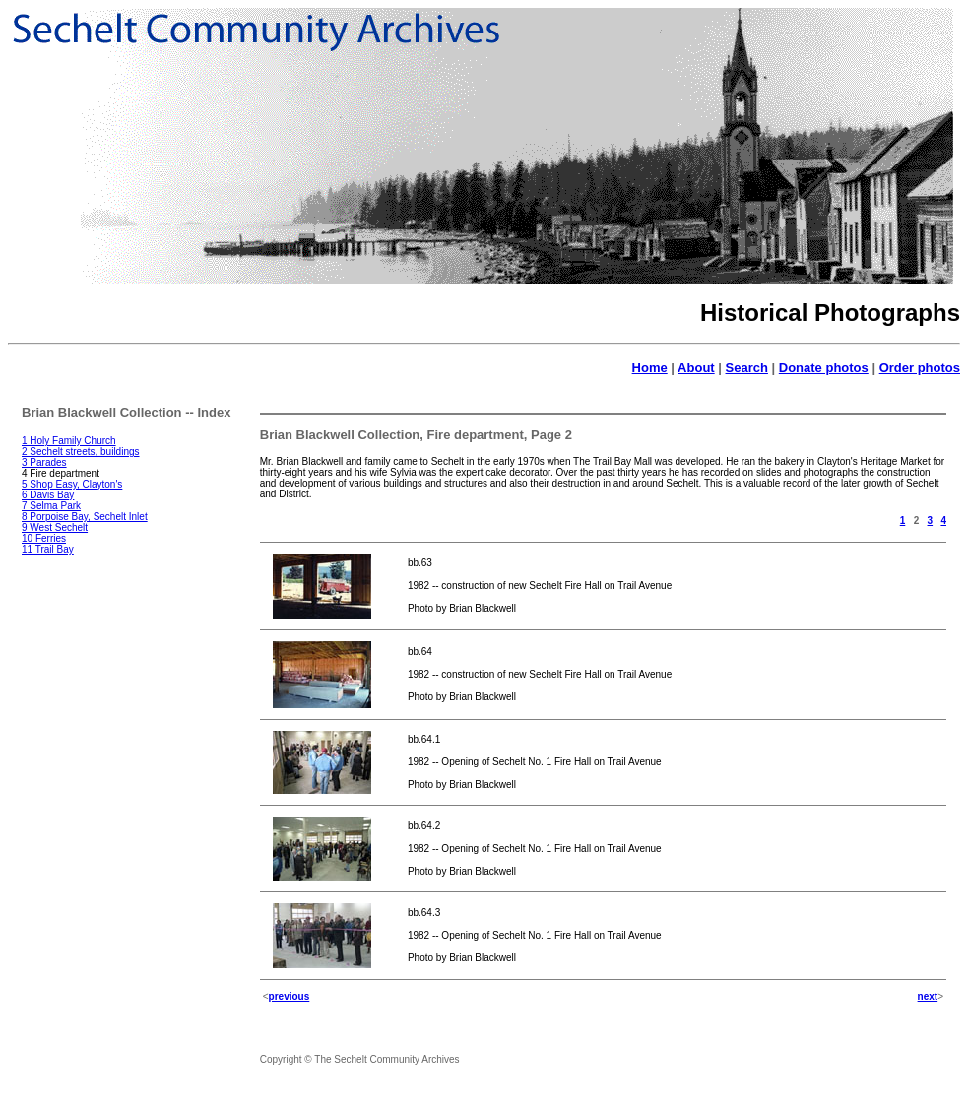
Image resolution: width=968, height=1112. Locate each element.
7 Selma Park (51, 505)
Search (747, 367)
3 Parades (44, 462)
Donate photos (824, 367)
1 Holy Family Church (69, 440)
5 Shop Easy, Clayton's (72, 484)
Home (650, 367)
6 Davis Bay (48, 495)
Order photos (919, 367)
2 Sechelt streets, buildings (81, 451)
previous (289, 996)
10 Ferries (44, 538)
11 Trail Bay (48, 549)
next (928, 996)
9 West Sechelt (55, 527)
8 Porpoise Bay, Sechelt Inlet (85, 516)
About (696, 367)
